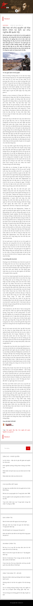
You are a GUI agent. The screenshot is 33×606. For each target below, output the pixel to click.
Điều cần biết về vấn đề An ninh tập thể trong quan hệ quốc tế (16, 534)
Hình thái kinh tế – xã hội (12, 573)
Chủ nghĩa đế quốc (24, 430)
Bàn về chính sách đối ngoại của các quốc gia (15, 521)
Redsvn (7, 19)
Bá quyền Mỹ (10, 430)
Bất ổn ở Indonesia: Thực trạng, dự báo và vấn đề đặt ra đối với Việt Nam (16, 559)
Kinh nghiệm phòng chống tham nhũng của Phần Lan (16, 466)
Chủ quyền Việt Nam (10, 484)
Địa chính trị (7, 517)
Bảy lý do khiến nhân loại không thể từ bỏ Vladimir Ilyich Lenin (16, 578)
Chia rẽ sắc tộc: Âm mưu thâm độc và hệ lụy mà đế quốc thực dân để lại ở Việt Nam (16, 564)
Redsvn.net (20, 602)
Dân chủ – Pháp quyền (11, 456)
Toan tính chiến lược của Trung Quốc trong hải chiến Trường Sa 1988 (16, 503)
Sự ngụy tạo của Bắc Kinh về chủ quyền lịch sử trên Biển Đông (16, 489)
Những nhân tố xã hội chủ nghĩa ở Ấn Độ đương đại (16, 583)
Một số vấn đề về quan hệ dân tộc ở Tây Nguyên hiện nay (16, 553)
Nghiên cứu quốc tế (8, 432)
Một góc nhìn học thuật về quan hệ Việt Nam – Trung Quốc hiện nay (16, 526)
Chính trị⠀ (13, 25)
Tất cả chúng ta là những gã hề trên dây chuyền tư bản (16, 594)
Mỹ (16, 430)
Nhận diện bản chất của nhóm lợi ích (12, 476)
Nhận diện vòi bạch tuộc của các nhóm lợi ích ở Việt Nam (16, 472)
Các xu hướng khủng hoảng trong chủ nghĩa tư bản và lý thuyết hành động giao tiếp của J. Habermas (16, 588)
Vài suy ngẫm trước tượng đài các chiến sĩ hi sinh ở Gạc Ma (16, 498)
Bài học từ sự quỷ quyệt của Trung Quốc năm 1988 (16, 493)
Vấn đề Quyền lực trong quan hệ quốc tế (13, 530)
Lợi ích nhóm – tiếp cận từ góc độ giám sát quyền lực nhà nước (16, 461)
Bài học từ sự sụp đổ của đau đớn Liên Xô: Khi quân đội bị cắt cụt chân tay (16, 548)
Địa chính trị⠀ (20, 25)
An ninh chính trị (9, 543)
